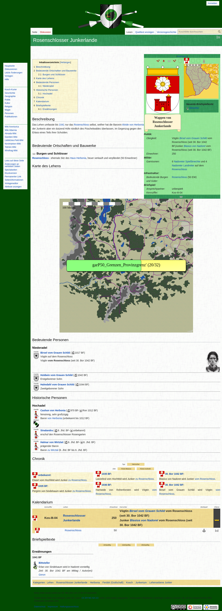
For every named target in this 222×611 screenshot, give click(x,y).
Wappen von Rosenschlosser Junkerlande (163, 122)
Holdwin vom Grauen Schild (56, 375)
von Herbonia (55, 418)
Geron (42, 574)
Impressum (53, 606)
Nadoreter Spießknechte (187, 161)
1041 (61, 124)
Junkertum (141, 582)
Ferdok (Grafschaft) (113, 582)
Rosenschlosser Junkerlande (71, 582)
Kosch (129, 582)
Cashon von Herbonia (53, 410)
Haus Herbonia (78, 158)
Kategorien (39, 582)
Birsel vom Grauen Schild (193, 138)
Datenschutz (40, 606)
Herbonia (95, 582)
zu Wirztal (53, 450)
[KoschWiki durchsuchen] (200, 31)
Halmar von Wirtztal (51, 442)
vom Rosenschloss (59, 360)
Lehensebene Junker (160, 582)
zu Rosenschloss (77, 480)
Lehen (50, 582)
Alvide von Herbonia (133, 124)
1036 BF (106, 484)
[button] (182, 56)
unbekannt (44, 475)
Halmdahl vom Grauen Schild (57, 384)
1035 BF (43, 486)
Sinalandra (46, 430)
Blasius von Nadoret (194, 146)
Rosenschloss (179, 169)
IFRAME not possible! (201, 81)
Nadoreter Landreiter (183, 165)
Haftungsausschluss (69, 606)
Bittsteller (194, 108)
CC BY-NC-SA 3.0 (90, 598)
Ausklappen (182, 56)
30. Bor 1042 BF (174, 473)
